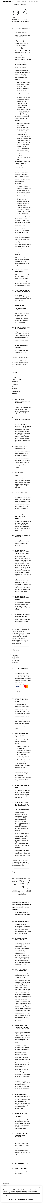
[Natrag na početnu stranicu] (8, 1)
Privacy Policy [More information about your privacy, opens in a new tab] (6, 1195)
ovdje (21, 1174)
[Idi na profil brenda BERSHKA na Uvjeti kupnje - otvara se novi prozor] (6, 1183)
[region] (21, 1193)
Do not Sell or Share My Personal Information (21, 1199)
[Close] (39, 1188)
